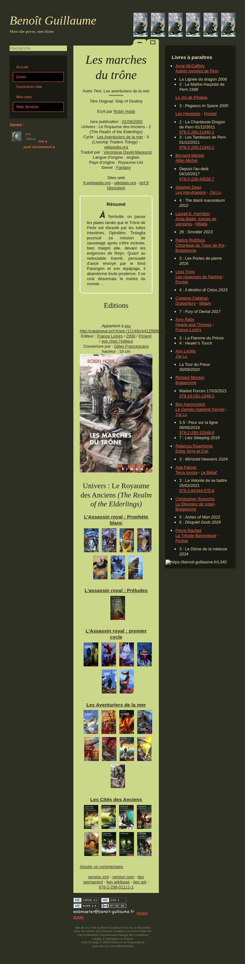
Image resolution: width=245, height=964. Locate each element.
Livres (21, 77)
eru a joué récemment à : (32, 146)
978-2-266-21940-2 (196, 132)
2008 (130, 336)
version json (123, 876)
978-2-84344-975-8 (196, 490)
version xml (98, 876)
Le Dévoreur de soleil (194, 504)
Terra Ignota (186, 472)
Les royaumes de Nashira (198, 276)
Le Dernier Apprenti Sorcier (200, 409)
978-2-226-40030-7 (196, 179)
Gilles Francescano (131, 346)
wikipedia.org (116, 147)
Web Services (27, 107)
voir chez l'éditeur (117, 341)
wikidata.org (125, 182)
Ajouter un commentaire (101, 866)
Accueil (22, 67)
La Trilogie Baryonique (195, 535)
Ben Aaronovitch (190, 404)
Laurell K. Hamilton (192, 213)
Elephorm (116, 942)
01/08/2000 (132, 121)
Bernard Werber (189, 155)
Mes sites (24, 97)
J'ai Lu (215, 192)
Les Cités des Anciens (116, 799)
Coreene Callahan (191, 298)
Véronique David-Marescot (127, 152)
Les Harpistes (187, 113)
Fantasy (123, 167)
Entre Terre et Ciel (191, 451)
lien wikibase (118, 882)
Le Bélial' (209, 472)
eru (128, 325)
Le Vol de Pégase (191, 97)
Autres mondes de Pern (196, 71)
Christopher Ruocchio (195, 498)
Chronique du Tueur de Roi (200, 245)
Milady (201, 223)
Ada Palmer (186, 467)
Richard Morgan (189, 377)
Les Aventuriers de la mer (120, 136)
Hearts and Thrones (193, 324)
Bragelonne (185, 250)
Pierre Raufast (188, 530)
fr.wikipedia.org (96, 182)
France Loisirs (110, 336)
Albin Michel (186, 160)
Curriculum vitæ (29, 87)
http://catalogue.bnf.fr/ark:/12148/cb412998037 (122, 331)
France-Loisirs (188, 329)
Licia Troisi (185, 271)
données (116, 187)
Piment (145, 336)
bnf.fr (144, 182)
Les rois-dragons (190, 192)
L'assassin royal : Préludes (116, 590)
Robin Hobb (124, 111)
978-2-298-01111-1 (116, 887)
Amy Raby (184, 319)
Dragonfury (185, 303)
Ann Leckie (185, 351)
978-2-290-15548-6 (196, 432)
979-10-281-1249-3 (196, 396)
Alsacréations (135, 942)
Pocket (210, 113)
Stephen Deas (188, 187)
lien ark (139, 882)
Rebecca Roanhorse (194, 446)
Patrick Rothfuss (190, 240)
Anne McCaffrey (190, 65)
